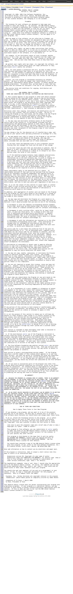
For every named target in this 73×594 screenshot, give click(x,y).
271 (2, 471)
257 (2, 447)
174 (2, 305)
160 (2, 281)
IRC (22, 1)
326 (2, 564)
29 (2, 58)
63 (2, 116)
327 (2, 566)
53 (2, 99)
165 (2, 290)
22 (2, 46)
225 (2, 392)
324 (2, 561)
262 (2, 455)
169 (2, 297)
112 (2, 199)
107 (2, 191)
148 (2, 261)
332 (2, 575)
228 (2, 397)
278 (2, 482)
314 (2, 544)
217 (2, 378)
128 (2, 227)
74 (2, 135)
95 (2, 170)
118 (2, 210)
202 (2, 353)
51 (2, 95)
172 (2, 302)
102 (2, 182)
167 (2, 293)
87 (2, 157)
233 (2, 406)
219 (2, 382)
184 (2, 322)
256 (2, 445)
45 (2, 85)
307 (2, 532)
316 (2, 547)
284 (2, 493)
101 (2, 181)
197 (2, 344)
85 (2, 153)
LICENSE (21, 4)
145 (2, 256)
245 (2, 426)
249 (2, 433)
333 (2, 576)
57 (2, 106)
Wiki (11, 1)
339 (2, 586)
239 (2, 416)
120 (2, 213)
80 (2, 145)
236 (2, 411)
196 (2, 343)
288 (2, 500)
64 (2, 118)
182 (2, 319)
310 (2, 537)
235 (2, 409)
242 (2, 421)
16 (2, 36)
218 (2, 380)
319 (2, 552)
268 (2, 465)
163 (2, 286)
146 (2, 257)
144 (2, 254)
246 (2, 428)
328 (2, 568)
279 (2, 484)
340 (2, 588)
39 (2, 75)
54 (2, 101)
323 (2, 559)
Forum (17, 1)
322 (2, 557)
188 (2, 329)
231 (2, 402)
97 (2, 174)
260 (2, 452)
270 (2, 469)
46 (2, 87)
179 (2, 314)
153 (2, 269)
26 (2, 53)
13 (2, 31)
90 (2, 162)
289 (2, 501)
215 (2, 375)
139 (2, 245)
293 (2, 508)
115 (2, 205)
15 (2, 34)
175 (2, 307)
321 (2, 556)
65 (2, 119)
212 (2, 370)
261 (2, 453)
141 (2, 249)
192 (2, 336)
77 (2, 140)
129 (2, 228)
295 (2, 511)
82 (2, 148)
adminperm (14, 4)
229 (2, 399)
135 (2, 239)
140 (2, 247)
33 (2, 65)
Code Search (51, 1)
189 (2, 331)
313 (2, 542)
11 (2, 27)
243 (2, 423)
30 (2, 60)
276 (2, 479)
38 (2, 73)
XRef (43, 1)
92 (2, 165)
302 (2, 523)
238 (2, 414)
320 (2, 554)
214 (2, 373)
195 (2, 341)
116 (2, 206)
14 (2, 32)
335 (2, 580)
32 (2, 63)
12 (2, 29)
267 (2, 464)
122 (2, 216)
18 (2, 39)
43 (2, 82)
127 (2, 225)
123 (2, 218)
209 (2, 365)
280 (2, 486)
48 (2, 90)
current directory (13, 9)
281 (2, 488)
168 (2, 295)
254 (2, 442)
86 (2, 155)
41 (2, 78)
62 (2, 114)
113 (2, 201)
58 (2, 107)
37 (2, 72)
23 (2, 48)
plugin (8, 4)
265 (2, 460)
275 (2, 477)
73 (2, 133)
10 (2, 26)
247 (2, 430)
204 (2, 356)
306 (2, 530)
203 (2, 355)
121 (2, 215)
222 (2, 387)
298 (2, 517)
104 (2, 186)
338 (2, 585)
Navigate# (36, 7)
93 (2, 167)
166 (2, 292)
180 (2, 315)
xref (2, 4)
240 (2, 418)
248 (2, 431)
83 (2, 150)
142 (2, 251)
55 (2, 102)
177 (2, 310)
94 (2, 169)
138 (2, 244)
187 (2, 327)
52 (2, 97)
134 (2, 237)
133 (2, 235)
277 (2, 481)
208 (2, 363)
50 (2, 94)
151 (2, 266)
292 (2, 506)
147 (2, 259)
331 (2, 573)
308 (2, 534)
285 (2, 494)
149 (2, 263)
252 (2, 438)
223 (2, 389)
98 (2, 176)
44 (2, 83)
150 (2, 264)
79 (2, 143)
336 (2, 581)
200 (2, 349)
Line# (20, 7)
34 (2, 66)
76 (2, 138)
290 (2, 503)
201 (2, 351)
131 (2, 232)
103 (2, 184)
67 (2, 123)
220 (2, 384)
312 (2, 540)
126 (2, 223)
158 (2, 278)
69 (2, 126)
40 (2, 77)
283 (2, 491)
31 (2, 61)
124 (2, 220)
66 (2, 121)
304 (2, 527)
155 (2, 273)
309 (2, 535)
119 (2, 211)
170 (2, 298)
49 (2, 92)
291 (2, 505)
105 (2, 187)
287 (2, 498)
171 (2, 300)
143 (2, 252)
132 (2, 234)
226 (2, 394)
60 (2, 111)
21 (2, 44)
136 (2, 240)
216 (2, 377)
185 (2, 324)
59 (2, 109)
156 (2, 274)
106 (2, 189)
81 (2, 147)
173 (2, 303)
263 (2, 457)
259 (2, 450)
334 (2, 578)
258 (2, 448)
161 (2, 283)
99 (2, 177)
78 (2, 141)
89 (2, 160)
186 (2, 326)
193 (2, 338)
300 (2, 520)
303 (2, 525)
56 (2, 104)
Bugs (27, 1)
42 (2, 80)
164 (2, 288)
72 (2, 131)
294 (2, 510)
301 (2, 522)
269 (2, 467)
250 (2, 435)
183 (2, 320)
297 (2, 515)
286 (2, 496)
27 (2, 55)
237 (2, 413)
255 (2, 443)
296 (2, 513)
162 (2, 285)
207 (2, 361)
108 (2, 193)
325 (2, 563)
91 (2, 164)
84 (2, 152)
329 (2, 569)
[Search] (61, 8)
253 (2, 440)
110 (2, 196)
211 (2, 368)
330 (2, 571)
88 (2, 159)
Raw (42, 7)
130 (2, 230)
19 (2, 41)
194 (2, 339)
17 (2, 37)
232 (2, 404)
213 (2, 372)
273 (2, 474)
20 (2, 43)
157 (2, 276)
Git (39, 1)
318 (2, 551)
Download (49, 7)
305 (2, 528)
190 (2, 332)
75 (2, 136)
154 (2, 271)
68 (2, 124)
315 (2, 546)
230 (2, 401)
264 (2, 459)
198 (2, 346)
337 (2, 583)
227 (2, 396)
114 (2, 203)
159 (2, 280)
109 (2, 194)
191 (2, 334)
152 (2, 268)
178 (2, 312)
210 (2, 367)
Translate (33, 1)
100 (2, 179)
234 (2, 407)
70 (2, 128)
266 (2, 462)
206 (2, 360)
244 (2, 424)
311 (2, 539)
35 (2, 68)
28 (2, 56)
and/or (14, 78)
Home (3, 7)
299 (2, 518)
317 (2, 549)
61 (2, 112)
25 (2, 51)
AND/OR (43, 455)
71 (2, 130)
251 (2, 436)
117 (2, 208)
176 (2, 309)
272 (2, 472)
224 (2, 390)
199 (2, 348)
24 (2, 49)
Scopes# (27, 7)
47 (2, 89)
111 (2, 198)
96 (2, 172)
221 (2, 385)
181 (2, 317)
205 (2, 358)
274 (2, 476)
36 (2, 70)
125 (2, 222)
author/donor (26, 387)
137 (2, 242)
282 (2, 489)
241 (2, 419)
